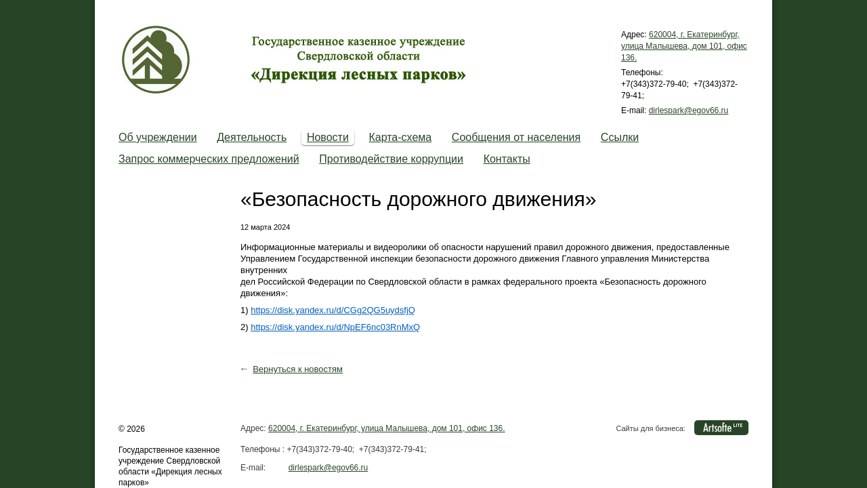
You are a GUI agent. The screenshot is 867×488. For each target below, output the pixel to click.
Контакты (507, 159)
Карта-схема (399, 137)
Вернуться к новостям (298, 369)
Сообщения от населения (516, 137)
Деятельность (252, 137)
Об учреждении (158, 137)
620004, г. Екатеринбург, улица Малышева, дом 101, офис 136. (684, 46)
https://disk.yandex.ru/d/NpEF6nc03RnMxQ (335, 327)
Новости (328, 137)
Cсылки (620, 137)
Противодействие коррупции (391, 159)
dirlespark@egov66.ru (689, 110)
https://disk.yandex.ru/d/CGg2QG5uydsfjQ (333, 310)
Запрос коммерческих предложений (209, 159)
